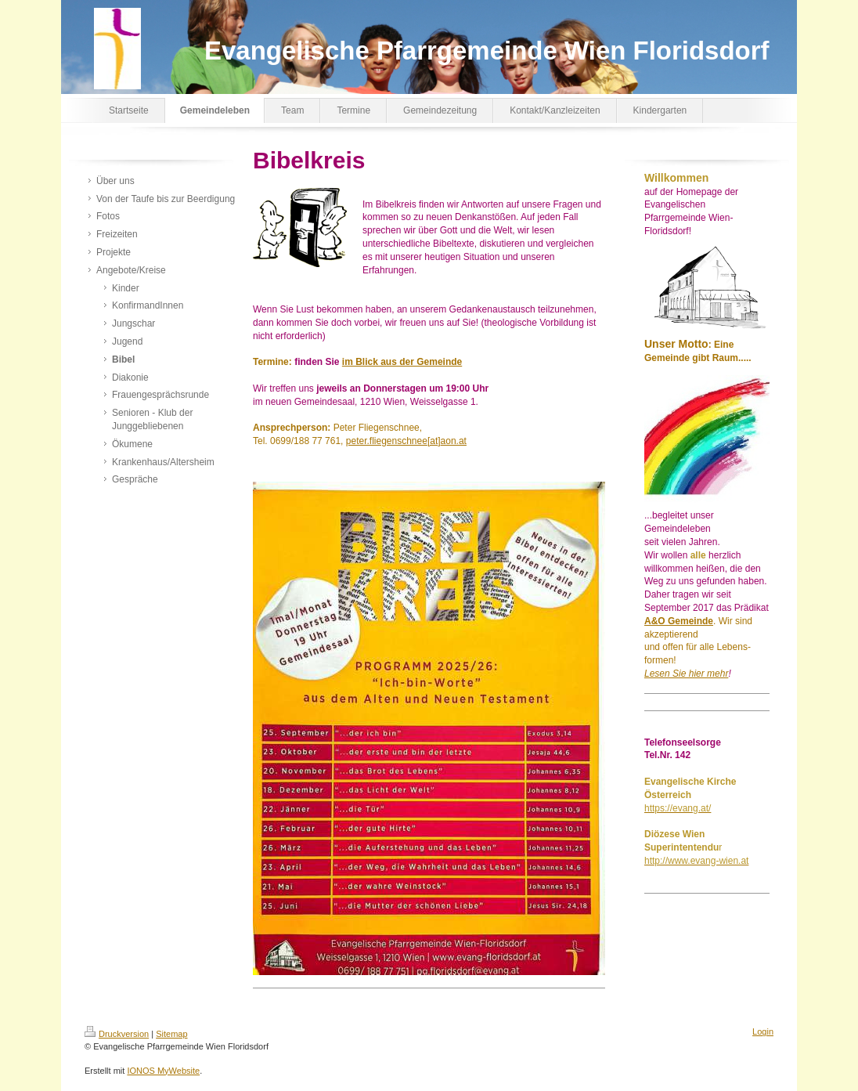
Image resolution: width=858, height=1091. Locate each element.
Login (762, 1031)
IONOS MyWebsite (163, 1070)
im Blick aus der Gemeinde (402, 361)
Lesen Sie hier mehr (686, 673)
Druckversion (117, 1034)
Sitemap (171, 1034)
